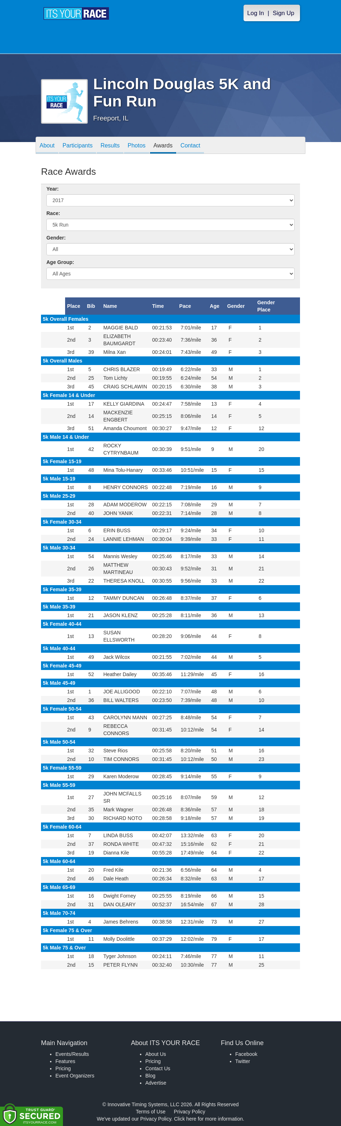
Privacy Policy (189, 1111)
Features (65, 1061)
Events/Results (72, 1054)
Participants (78, 146)
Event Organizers (74, 1076)
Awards (163, 146)
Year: (52, 189)
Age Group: (60, 262)
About (47, 146)
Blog (150, 1076)
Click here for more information (208, 1119)
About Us (155, 1054)
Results (109, 146)
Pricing (63, 1068)
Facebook (246, 1054)
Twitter (242, 1061)
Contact (190, 146)
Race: (53, 213)
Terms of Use (150, 1111)
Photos (137, 146)
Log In (255, 13)
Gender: (56, 238)
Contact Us (157, 1068)
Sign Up (283, 13)
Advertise (155, 1083)
